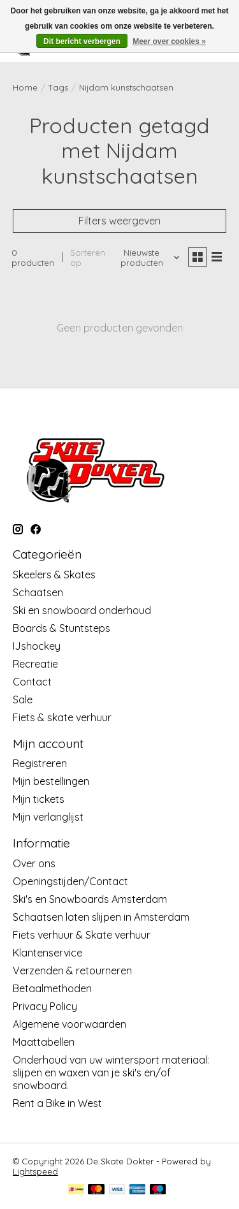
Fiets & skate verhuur (62, 717)
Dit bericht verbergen (81, 41)
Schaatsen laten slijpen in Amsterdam (101, 917)
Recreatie (35, 663)
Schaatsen (38, 592)
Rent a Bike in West (57, 1103)
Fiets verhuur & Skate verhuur (81, 934)
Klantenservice (47, 952)
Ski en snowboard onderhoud (82, 610)
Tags (58, 87)
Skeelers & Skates (54, 574)
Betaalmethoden (52, 988)
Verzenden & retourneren (72, 970)
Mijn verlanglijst (48, 816)
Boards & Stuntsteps (61, 628)
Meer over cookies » (169, 41)
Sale (23, 699)
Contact (32, 681)
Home (25, 87)
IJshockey (37, 646)
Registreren (40, 763)
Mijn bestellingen (51, 781)
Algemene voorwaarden (69, 1024)
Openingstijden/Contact (70, 881)
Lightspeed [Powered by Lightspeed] (35, 1171)
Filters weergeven (119, 220)
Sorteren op (87, 257)
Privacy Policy (45, 1006)
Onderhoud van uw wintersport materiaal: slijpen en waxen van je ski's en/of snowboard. (111, 1072)
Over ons (34, 863)
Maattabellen (44, 1042)
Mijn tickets (38, 799)
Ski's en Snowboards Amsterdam (90, 899)
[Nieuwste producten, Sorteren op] (146, 257)
